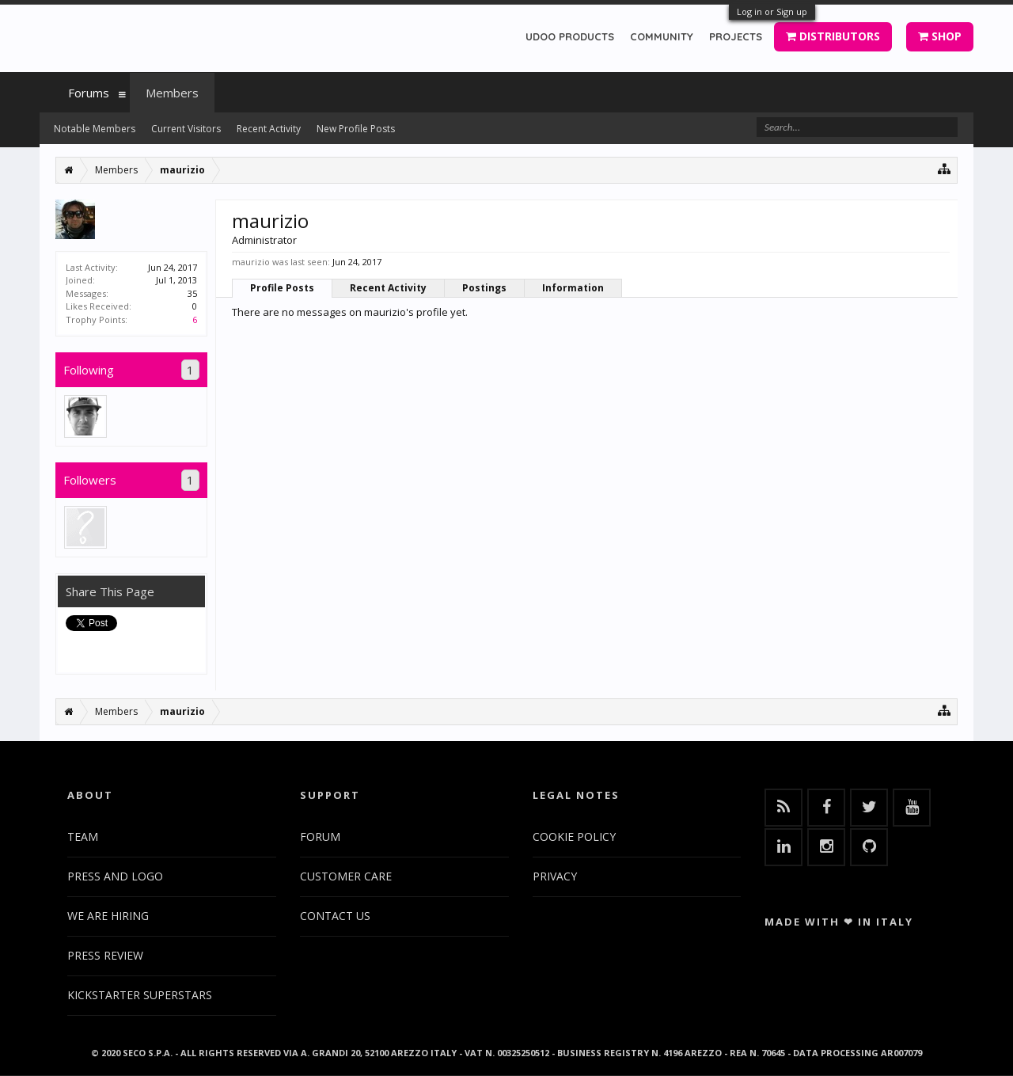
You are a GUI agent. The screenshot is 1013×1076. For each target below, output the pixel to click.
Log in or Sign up (772, 11)
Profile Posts (282, 288)
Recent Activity (388, 288)
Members (172, 93)
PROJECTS (735, 36)
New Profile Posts (356, 128)
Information (573, 288)
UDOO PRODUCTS (569, 36)
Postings (484, 288)
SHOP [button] (940, 36)
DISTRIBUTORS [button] (833, 36)
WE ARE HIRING (108, 915)
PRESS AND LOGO (115, 876)
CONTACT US (335, 915)
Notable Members (94, 128)
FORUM (320, 836)
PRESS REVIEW (105, 955)
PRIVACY (555, 876)
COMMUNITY (661, 36)
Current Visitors (186, 128)
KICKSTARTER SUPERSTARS (139, 994)
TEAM (82, 836)
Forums (88, 93)
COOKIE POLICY (574, 836)
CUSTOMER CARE (346, 876)
